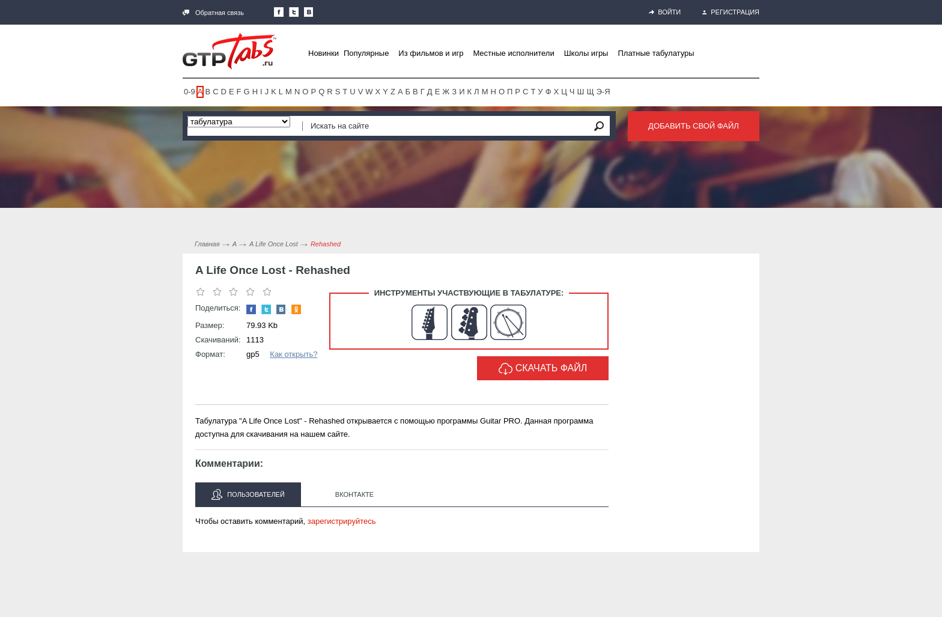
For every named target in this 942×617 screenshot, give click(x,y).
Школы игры (586, 53)
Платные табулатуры (656, 53)
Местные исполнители (513, 53)
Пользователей (248, 494)
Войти (665, 12)
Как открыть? (293, 354)
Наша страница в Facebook (279, 12)
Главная (207, 244)
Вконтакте (354, 494)
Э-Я (603, 91)
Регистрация (730, 12)
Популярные (366, 53)
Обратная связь (213, 12)
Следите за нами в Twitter (294, 12)
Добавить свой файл (693, 125)
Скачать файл (543, 369)
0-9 (189, 91)
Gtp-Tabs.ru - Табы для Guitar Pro (229, 51)
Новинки (323, 53)
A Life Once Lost (273, 244)
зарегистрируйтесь (342, 521)
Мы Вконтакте (309, 12)
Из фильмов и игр (430, 53)
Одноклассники (296, 309)
